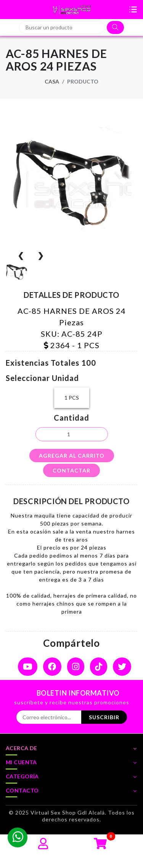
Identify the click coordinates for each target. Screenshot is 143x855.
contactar (71, 470)
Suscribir (104, 717)
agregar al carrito (71, 455)
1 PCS (71, 397)
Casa (52, 81)
